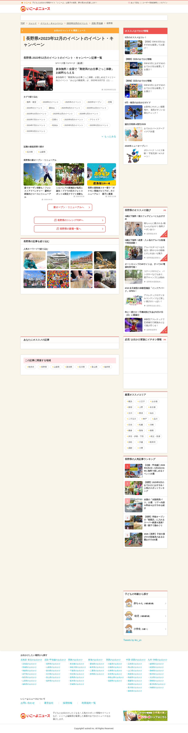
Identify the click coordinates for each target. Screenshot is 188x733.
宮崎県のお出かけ (157, 681)
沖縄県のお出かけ (157, 688)
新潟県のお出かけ (53, 671)
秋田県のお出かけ (29, 677)
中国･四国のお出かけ (136, 660)
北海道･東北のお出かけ (31, 660)
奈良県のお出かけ (115, 674)
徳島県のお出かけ (135, 691)
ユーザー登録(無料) (150, 3)
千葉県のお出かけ (77, 671)
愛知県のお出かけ (97, 664)
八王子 (141, 401)
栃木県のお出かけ (77, 681)
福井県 (106, 367)
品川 (154, 419)
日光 (129, 425)
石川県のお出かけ (53, 674)
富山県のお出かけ (53, 677)
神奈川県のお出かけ (78, 667)
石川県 (81, 367)
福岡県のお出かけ (157, 664)
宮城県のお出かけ (29, 667)
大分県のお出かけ (157, 677)
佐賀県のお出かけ (157, 667)
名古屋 (152, 407)
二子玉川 (131, 419)
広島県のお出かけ (135, 664)
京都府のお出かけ (115, 667)
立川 (129, 413)
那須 (140, 413)
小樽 (140, 448)
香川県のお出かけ (135, 688)
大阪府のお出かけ (115, 664)
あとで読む (135, 3)
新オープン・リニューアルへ (68, 207)
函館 (129, 448)
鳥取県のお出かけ (135, 674)
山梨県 (55, 367)
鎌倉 (129, 430)
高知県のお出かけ (135, 684)
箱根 (151, 430)
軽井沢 (30, 367)
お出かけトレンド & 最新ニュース (69, 30)
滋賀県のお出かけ (115, 681)
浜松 (129, 442)
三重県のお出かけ (97, 671)
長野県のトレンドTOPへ (68, 220)
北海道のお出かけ (29, 664)
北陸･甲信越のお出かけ (55, 660)
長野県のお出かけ (53, 664)
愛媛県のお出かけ (135, 681)
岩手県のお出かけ (29, 674)
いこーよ (27, 3)
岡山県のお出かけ (135, 667)
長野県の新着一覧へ (68, 228)
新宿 (129, 407)
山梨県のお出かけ (53, 667)
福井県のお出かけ (53, 681)
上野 (140, 407)
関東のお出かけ (75, 660)
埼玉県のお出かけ (77, 674)
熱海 (140, 430)
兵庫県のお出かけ (115, 671)
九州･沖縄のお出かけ (157, 660)
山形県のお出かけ (29, 681)
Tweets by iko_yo (132, 640)
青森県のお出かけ (29, 671)
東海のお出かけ (95, 660)
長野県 (43, 367)
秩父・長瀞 (154, 436)
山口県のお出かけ (135, 671)
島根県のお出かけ (135, 677)
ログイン (163, 3)
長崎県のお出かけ (157, 671)
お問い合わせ (28, 703)
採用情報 (67, 703)
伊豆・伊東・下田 (135, 436)
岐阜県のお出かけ (97, 667)
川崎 (151, 425)
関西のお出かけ (113, 660)
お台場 (153, 401)
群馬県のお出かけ (77, 677)
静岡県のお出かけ (97, 674)
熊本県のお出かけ (157, 674)
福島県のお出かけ (29, 684)
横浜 (129, 401)
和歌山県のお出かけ (116, 677)
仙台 (151, 413)
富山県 (93, 367)
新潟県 (68, 367)
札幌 (140, 425)
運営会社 (48, 703)
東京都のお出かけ (77, 664)
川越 (140, 442)
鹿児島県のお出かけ (157, 684)
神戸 (144, 419)
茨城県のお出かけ (77, 684)
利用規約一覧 (89, 703)
